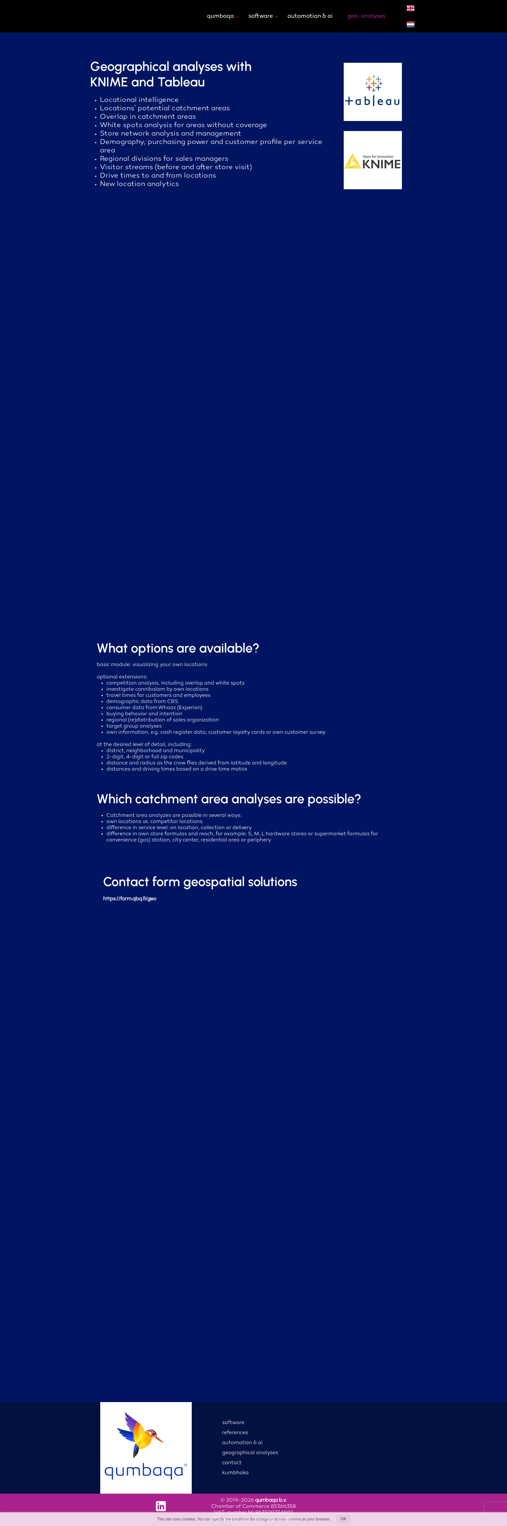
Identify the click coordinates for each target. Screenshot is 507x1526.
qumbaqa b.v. (270, 1500)
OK (343, 1519)
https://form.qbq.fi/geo (129, 898)
